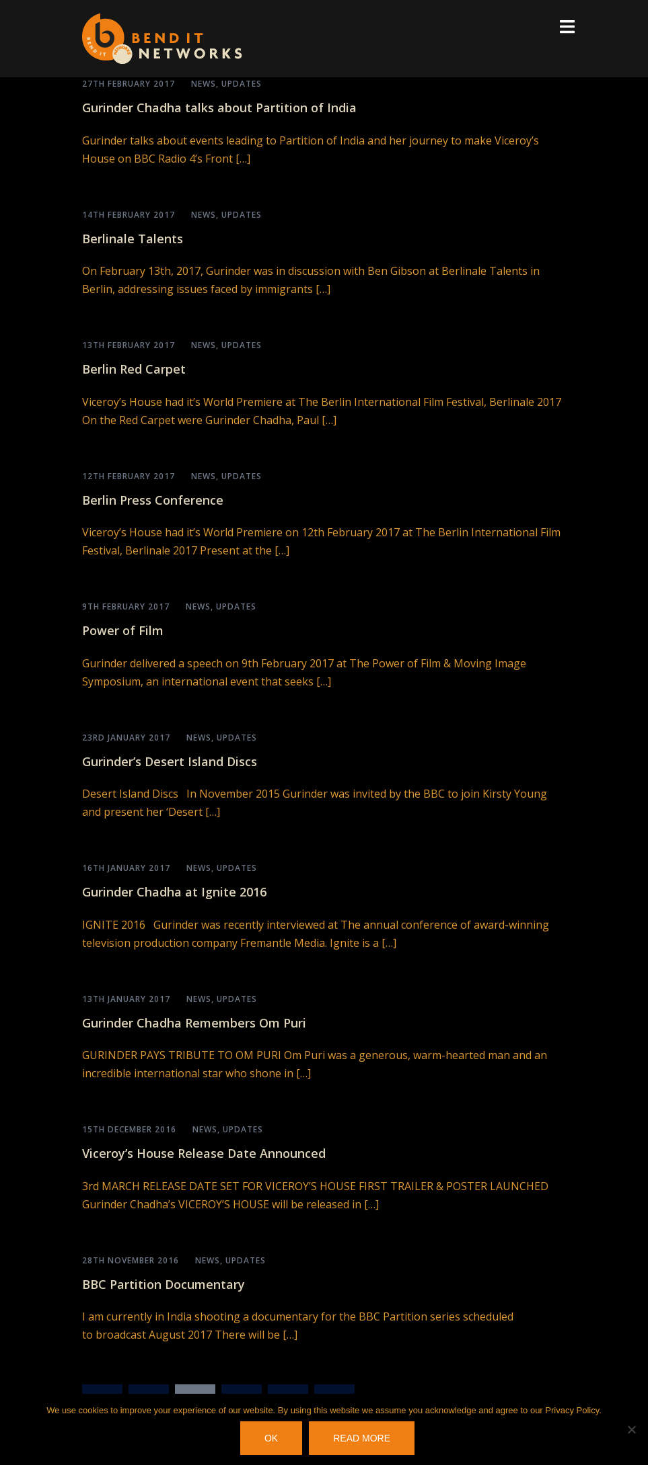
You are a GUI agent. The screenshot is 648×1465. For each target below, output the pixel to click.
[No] (631, 1429)
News (203, 83)
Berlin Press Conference (152, 500)
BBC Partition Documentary (163, 1284)
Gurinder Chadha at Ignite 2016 (174, 892)
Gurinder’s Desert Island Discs (169, 761)
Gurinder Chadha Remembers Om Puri (194, 1023)
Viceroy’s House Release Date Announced (204, 1153)
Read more (361, 1438)
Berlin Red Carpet (134, 369)
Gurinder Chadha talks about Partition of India (219, 107)
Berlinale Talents (132, 239)
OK (271, 1438)
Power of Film (123, 630)
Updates (241, 83)
